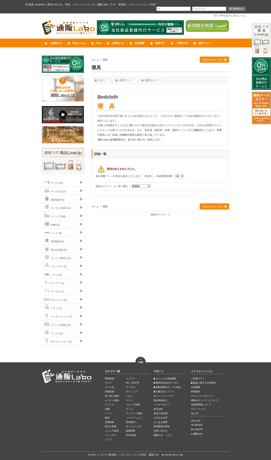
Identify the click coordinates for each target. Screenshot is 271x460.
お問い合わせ (160, 430)
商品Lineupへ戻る (214, 59)
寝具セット (151, 80)
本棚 (107, 409)
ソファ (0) (53, 273)
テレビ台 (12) (55, 190)
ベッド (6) (53, 231)
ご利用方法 (181, 43)
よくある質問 (160, 422)
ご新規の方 (55, 43)
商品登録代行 (160, 400)
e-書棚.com (197, 433)
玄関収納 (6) (54, 240)
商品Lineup (79, 43)
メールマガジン (162, 404)
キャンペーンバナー (164, 396)
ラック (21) (53, 332)
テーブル (130, 387)
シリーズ (109, 404)
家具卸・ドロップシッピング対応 (137, 4)
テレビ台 (109, 387)
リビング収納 (133, 404)
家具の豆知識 (160, 413)
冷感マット (125, 80)
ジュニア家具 (112, 430)
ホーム (95, 59)
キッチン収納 (112, 400)
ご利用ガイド (198, 378)
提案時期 (130, 430)
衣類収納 (109, 391)
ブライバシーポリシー (202, 396)
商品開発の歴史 (162, 426)
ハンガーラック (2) (58, 315)
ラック (129, 409)
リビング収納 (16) (57, 323)
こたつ (129, 396)
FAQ (98, 43)
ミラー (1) (53, 307)
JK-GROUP (197, 425)
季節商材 (109, 378)
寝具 (107, 417)
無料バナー (204, 43)
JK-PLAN (195, 420)
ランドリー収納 (134, 413)
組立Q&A (158, 409)
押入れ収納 (110, 426)
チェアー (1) (54, 282)
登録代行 (160, 43)
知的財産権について (201, 404)
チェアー (130, 378)
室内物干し (131, 422)
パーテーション (134, 417)
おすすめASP (160, 417)
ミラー (129, 400)
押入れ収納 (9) (55, 248)
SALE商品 (131, 435)
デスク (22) (53, 181)
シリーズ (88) (55, 215)
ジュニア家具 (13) (57, 257)
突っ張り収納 (112, 396)
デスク (108, 382)
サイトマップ (198, 409)
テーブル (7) (54, 290)
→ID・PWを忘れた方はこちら (229, 15)
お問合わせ (118, 43)
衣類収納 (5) (54, 198)
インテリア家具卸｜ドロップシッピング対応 (121, 454)
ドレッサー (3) (55, 265)
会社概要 (139, 43)
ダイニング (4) (55, 298)
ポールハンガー (134, 426)
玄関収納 (109, 422)
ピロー (102, 80)
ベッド (108, 413)
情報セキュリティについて (204, 400)
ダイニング (131, 391)
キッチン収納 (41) (57, 206)
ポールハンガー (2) (58, 340)
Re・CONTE (132, 382)
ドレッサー (110, 435)
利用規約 (195, 391)
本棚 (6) (51, 223)
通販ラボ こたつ (163, 435)
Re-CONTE (197, 429)
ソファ (108, 439)
